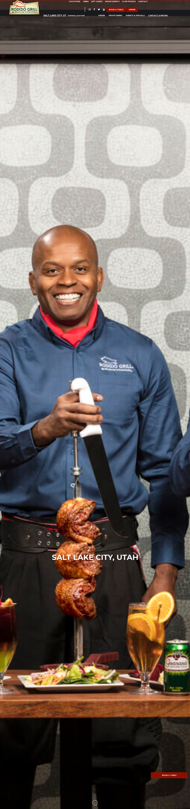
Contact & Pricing (158, 15)
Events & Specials (135, 15)
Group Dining (115, 15)
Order (132, 9)
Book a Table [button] (169, 775)
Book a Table (116, 9)
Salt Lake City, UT (54, 15)
